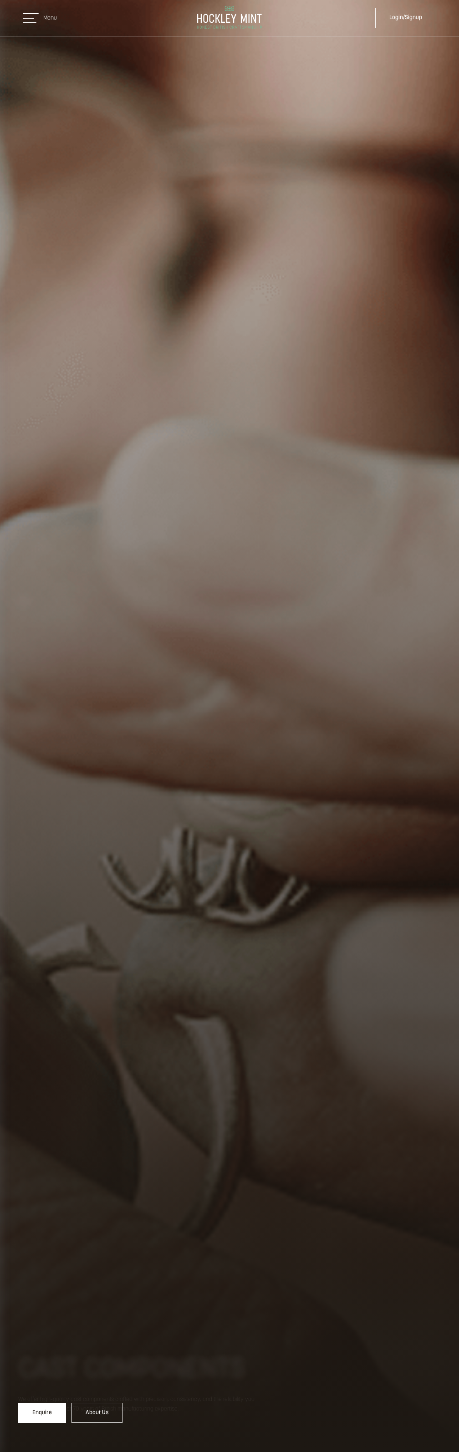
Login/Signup (405, 17)
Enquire (42, 1413)
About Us (97, 1413)
